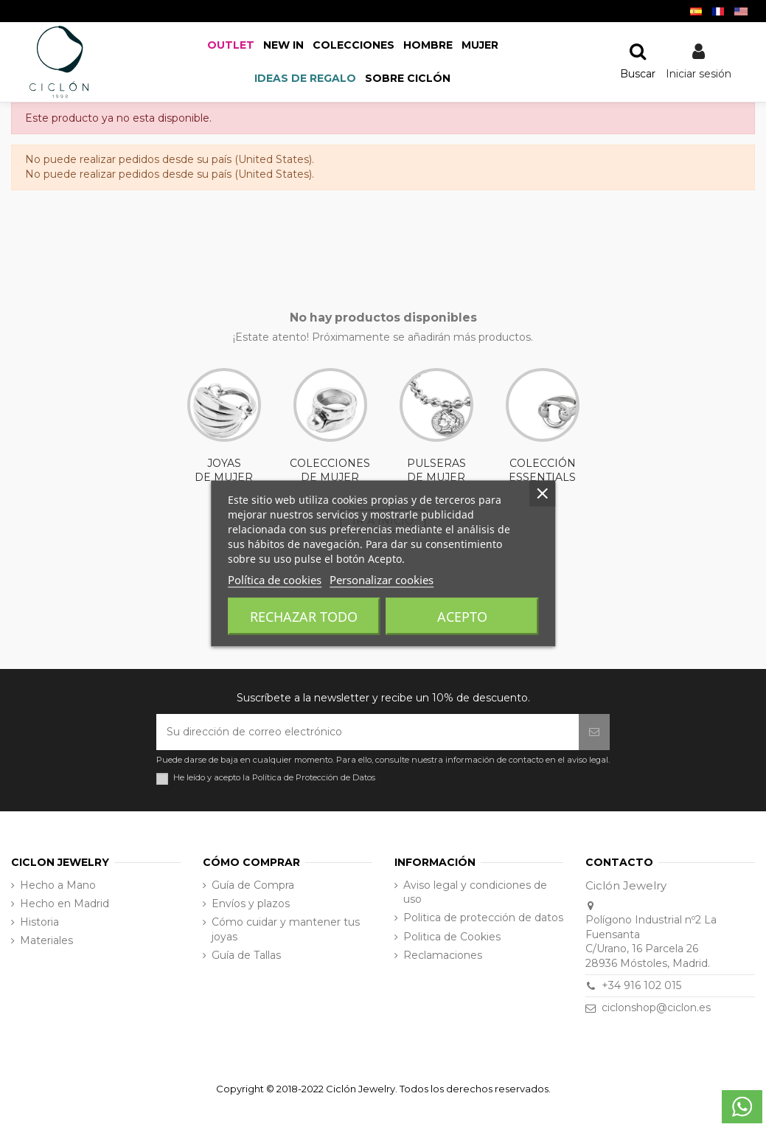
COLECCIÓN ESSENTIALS (542, 426)
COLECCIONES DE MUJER (330, 426)
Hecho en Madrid (64, 903)
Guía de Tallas (246, 955)
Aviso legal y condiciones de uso (475, 892)
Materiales (46, 940)
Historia (39, 922)
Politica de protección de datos (483, 917)
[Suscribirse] (594, 732)
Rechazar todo (304, 616)
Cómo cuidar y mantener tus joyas (286, 929)
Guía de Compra (253, 885)
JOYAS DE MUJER (224, 426)
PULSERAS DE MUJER (436, 426)
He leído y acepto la (274, 778)
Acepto (462, 616)
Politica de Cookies (452, 936)
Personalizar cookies (382, 579)
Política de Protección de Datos (313, 777)
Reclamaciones (442, 955)
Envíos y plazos (251, 903)
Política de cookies (274, 579)
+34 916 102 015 (641, 985)
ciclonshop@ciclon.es (656, 1007)
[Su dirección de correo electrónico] (367, 732)
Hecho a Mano (58, 885)
